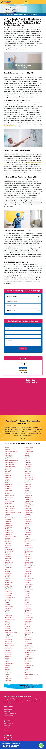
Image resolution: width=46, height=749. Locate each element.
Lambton (27, 460)
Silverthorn (8, 556)
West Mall (7, 488)
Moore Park (8, 654)
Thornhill (7, 516)
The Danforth (8, 531)
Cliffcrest (27, 593)
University (7, 505)
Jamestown (28, 486)
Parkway (7, 610)
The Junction (8, 527)
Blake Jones (28, 638)
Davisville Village (29, 578)
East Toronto (28, 558)
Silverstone (8, 558)
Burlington (28, 619)
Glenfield (27, 523)
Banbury (27, 660)
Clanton (27, 595)
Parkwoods (8, 608)
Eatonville (27, 555)
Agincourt (27, 678)
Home (5, 14)
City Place (28, 601)
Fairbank (27, 538)
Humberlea (28, 497)
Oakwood (7, 623)
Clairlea (27, 599)
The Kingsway (9, 525)
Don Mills (27, 575)
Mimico (7, 660)
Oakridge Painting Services (15, 14)
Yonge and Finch (9, 464)
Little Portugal (29, 447)
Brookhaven (28, 621)
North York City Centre (11, 632)
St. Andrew (8, 553)
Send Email (9, 739)
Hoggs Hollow (29, 501)
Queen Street (8, 593)
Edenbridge (28, 553)
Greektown (28, 519)
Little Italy (27, 449)
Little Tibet (8, 680)
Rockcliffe (7, 575)
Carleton (27, 612)
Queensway (8, 590)
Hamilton (27, 514)
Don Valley (28, 573)
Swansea (7, 538)
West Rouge (8, 486)
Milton (6, 662)
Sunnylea (7, 540)
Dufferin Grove (29, 564)
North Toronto (9, 636)
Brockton (27, 623)
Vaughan (7, 499)
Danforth (27, 582)
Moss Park (8, 650)
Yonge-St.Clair (9, 457)
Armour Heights (29, 665)
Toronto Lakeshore (10, 508)
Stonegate (8, 545)
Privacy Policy (7, 725)
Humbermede (28, 495)
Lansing (27, 459)
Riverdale (7, 578)
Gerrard (27, 527)
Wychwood (8, 468)
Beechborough (29, 647)
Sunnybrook (8, 542)
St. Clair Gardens (9, 551)
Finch (26, 536)
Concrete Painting (8, 723)
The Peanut (8, 523)
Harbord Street (29, 512)
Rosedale (7, 571)
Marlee (7, 667)
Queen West (8, 591)
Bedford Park (28, 649)
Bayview (27, 654)
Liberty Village (29, 451)
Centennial (28, 608)
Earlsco (27, 560)
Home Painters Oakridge (30, 14)
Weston (7, 483)
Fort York (27, 529)
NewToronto (8, 639)
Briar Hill (27, 626)
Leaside (27, 455)
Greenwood (28, 518)
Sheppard (7, 560)
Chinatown (28, 604)
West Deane (8, 494)
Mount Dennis (9, 649)
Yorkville (7, 447)
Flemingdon (28, 532)
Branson (27, 628)
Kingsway (27, 470)
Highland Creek (29, 505)
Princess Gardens (10, 597)
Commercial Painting (9, 715)
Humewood (28, 492)
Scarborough (8, 564)
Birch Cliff (27, 641)
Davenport (28, 580)
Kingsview (28, 471)
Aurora (27, 663)
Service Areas (7, 730)
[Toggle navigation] (26, 2)
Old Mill (7, 621)
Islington (27, 488)
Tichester (7, 514)
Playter (7, 602)
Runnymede (8, 567)
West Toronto (8, 484)
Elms (26, 549)
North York (8, 634)
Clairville (27, 597)
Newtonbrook (8, 641)
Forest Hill (28, 531)
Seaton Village (9, 562)
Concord (27, 588)
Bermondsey (28, 643)
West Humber (8, 490)
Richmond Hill (9, 582)
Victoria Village (9, 497)
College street (29, 590)
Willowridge (8, 475)
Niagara (7, 638)
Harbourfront (28, 510)
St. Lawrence (8, 549)
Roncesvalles (8, 573)
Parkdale (7, 614)
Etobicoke (27, 542)
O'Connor (7, 628)
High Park (27, 507)
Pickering (7, 604)
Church (27, 602)
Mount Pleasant (9, 645)
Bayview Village (29, 652)
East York (27, 556)
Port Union (8, 599)
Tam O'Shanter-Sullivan (11, 536)
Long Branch (8, 678)
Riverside (7, 577)
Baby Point (28, 662)
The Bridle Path (9, 532)
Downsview (28, 567)
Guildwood (28, 516)
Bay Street (28, 656)
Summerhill (8, 543)
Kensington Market (30, 477)
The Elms (7, 529)
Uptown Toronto (9, 501)
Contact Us (6, 727)
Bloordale (27, 634)
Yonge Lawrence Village (11, 460)
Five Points (28, 534)
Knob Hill (27, 468)
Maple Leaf (8, 673)
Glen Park (27, 525)
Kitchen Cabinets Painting (10, 713)
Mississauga (8, 656)
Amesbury (28, 671)
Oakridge (7, 626)
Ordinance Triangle (10, 619)
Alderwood (28, 673)
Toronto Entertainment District (13, 512)
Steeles (7, 547)
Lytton (6, 676)
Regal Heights (9, 588)
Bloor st (27, 636)
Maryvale (7, 665)
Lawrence (27, 457)
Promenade (8, 595)
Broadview (28, 625)
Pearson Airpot (9, 606)
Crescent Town (29, 584)
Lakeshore (28, 462)
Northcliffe (8, 630)
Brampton (27, 630)
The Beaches (8, 534)
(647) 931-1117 (10, 746)
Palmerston (8, 617)
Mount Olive (8, 647)
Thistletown (8, 521)
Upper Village (8, 503)
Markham (7, 671)
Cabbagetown (29, 617)
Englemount (28, 545)
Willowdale (8, 477)
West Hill (7, 492)
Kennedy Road (29, 479)
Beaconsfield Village (30, 650)
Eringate (27, 543)
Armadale (27, 667)
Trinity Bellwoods (9, 507)
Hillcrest (27, 503)
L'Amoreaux (28, 464)
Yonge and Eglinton (10, 466)
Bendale (27, 645)
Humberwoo (28, 494)
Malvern (7, 674)
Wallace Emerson (9, 495)
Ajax (26, 676)
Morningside (8, 652)
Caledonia (28, 615)
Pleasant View (9, 601)
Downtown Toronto (30, 566)
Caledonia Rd (28, 614)
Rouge (6, 569)
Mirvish (7, 658)
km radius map (11, 397)
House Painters (7, 711)
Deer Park (27, 577)
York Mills (7, 453)
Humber (27, 499)
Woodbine (7, 471)
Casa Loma (28, 610)
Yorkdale (7, 449)
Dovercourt (28, 569)
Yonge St (7, 459)
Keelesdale (28, 481)
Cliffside (27, 591)
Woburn (7, 473)
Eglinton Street (29, 551)
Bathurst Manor (29, 658)
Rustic (6, 566)
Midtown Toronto (9, 663)
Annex (27, 669)
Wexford (7, 481)
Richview (7, 580)
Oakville (7, 625)
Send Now (23, 348)
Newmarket (8, 643)
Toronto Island (9, 510)
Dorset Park (28, 571)
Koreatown (28, 466)
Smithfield (8, 555)
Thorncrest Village (10, 518)
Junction (27, 483)
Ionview (27, 490)
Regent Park (8, 586)
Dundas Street (29, 562)
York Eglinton (8, 455)
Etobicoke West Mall (30, 540)
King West (28, 473)
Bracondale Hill (29, 632)
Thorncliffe (8, 519)
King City (27, 475)
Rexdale (7, 584)
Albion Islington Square (31, 674)
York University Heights (11, 451)
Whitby (7, 479)
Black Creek (28, 639)
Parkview (7, 612)
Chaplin (27, 606)
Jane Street (28, 484)
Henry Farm (28, 508)
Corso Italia (28, 586)
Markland (7, 669)
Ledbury (27, 453)
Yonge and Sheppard (10, 462)
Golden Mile (28, 521)
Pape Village (8, 615)
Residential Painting (9, 709)
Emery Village (28, 547)
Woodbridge (8, 470)
